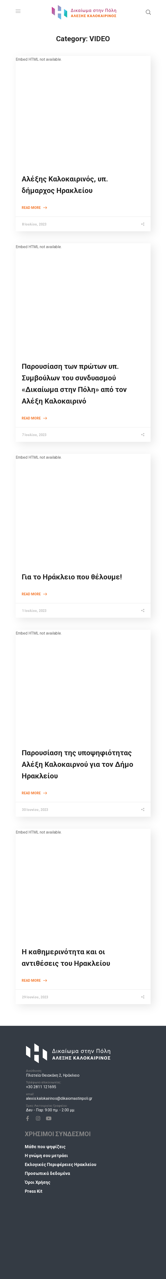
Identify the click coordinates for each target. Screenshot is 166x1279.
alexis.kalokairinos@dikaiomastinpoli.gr (59, 1098)
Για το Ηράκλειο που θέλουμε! (72, 577)
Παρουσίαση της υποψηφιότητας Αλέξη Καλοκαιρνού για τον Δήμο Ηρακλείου (77, 764)
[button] (148, 12)
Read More (31, 208)
